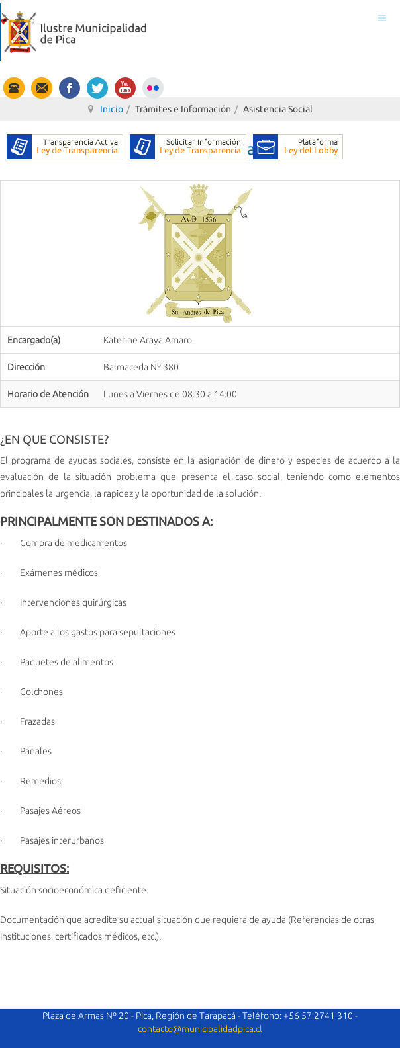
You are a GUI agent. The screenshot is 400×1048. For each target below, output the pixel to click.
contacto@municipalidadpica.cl (200, 1029)
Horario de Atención (48, 394)
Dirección (26, 367)
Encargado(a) (33, 340)
